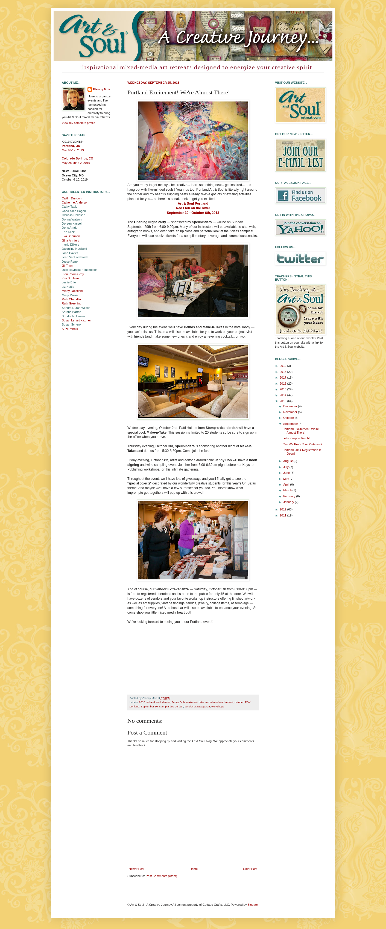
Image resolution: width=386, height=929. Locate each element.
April (286, 484)
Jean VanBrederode (75, 257)
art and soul (154, 702)
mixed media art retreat (219, 702)
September (291, 423)
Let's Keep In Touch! (295, 438)
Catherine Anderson (75, 202)
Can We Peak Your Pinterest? (302, 444)
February (289, 496)
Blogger (252, 904)
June (287, 472)
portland (134, 706)
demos (166, 702)
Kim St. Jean (70, 278)
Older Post (250, 868)
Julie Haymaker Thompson (80, 269)
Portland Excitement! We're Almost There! (300, 430)
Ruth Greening (71, 303)
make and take (195, 702)
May (286, 478)
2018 (283, 371)
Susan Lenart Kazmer (76, 320)
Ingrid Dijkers (70, 244)
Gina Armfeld (70, 240)
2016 (283, 383)
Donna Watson (71, 219)
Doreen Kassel (71, 223)
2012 (283, 509)
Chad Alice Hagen (74, 211)
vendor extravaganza (197, 706)
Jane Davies (70, 253)
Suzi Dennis (70, 328)
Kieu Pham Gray (73, 274)
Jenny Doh (178, 702)
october (239, 702)
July (286, 467)
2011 (283, 515)
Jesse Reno (70, 261)
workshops (217, 706)
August (288, 461)
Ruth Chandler (71, 299)
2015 (283, 389)
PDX (247, 702)
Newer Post (136, 868)
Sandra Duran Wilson (76, 307)
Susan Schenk (71, 324)
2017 (283, 377)
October (289, 417)
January (289, 502)
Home (194, 868)
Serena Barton (71, 311)
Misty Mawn (70, 295)
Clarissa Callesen (73, 215)
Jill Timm (68, 265)
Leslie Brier (69, 282)
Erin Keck (68, 232)
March (288, 490)
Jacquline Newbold (74, 248)
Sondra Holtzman (73, 316)
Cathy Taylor (70, 206)
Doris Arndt (69, 227)
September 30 (149, 706)
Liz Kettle (68, 286)
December (290, 406)
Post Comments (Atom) (161, 876)
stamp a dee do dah (171, 706)
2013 (142, 702)
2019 (283, 365)
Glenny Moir (101, 89)
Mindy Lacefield (72, 290)
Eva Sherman (71, 236)
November (290, 412)
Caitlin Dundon (71, 198)
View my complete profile (78, 122)
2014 (283, 395)
